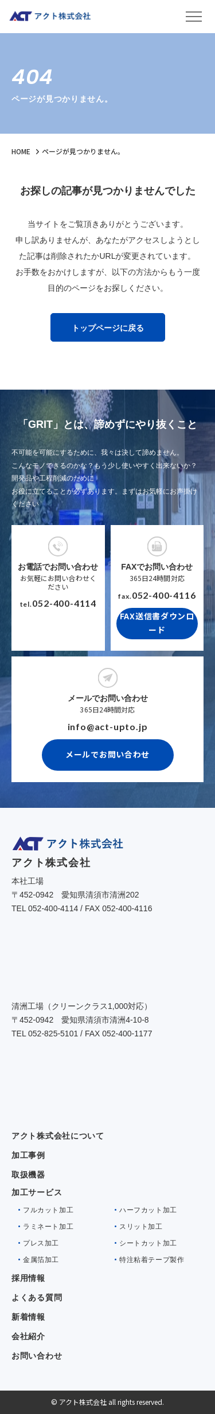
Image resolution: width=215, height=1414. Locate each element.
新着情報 (28, 1316)
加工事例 (28, 1155)
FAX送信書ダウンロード (157, 622)
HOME (20, 151)
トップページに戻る (108, 328)
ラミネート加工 (48, 1227)
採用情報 (28, 1278)
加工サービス (36, 1192)
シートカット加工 (148, 1243)
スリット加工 (141, 1227)
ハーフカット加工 (148, 1210)
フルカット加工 (48, 1210)
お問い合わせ (36, 1355)
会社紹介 (28, 1336)
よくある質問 (36, 1297)
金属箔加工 (41, 1260)
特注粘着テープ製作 (151, 1260)
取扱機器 (28, 1174)
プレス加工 (41, 1243)
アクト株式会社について (57, 1135)
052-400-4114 (64, 603)
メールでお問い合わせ (107, 754)
